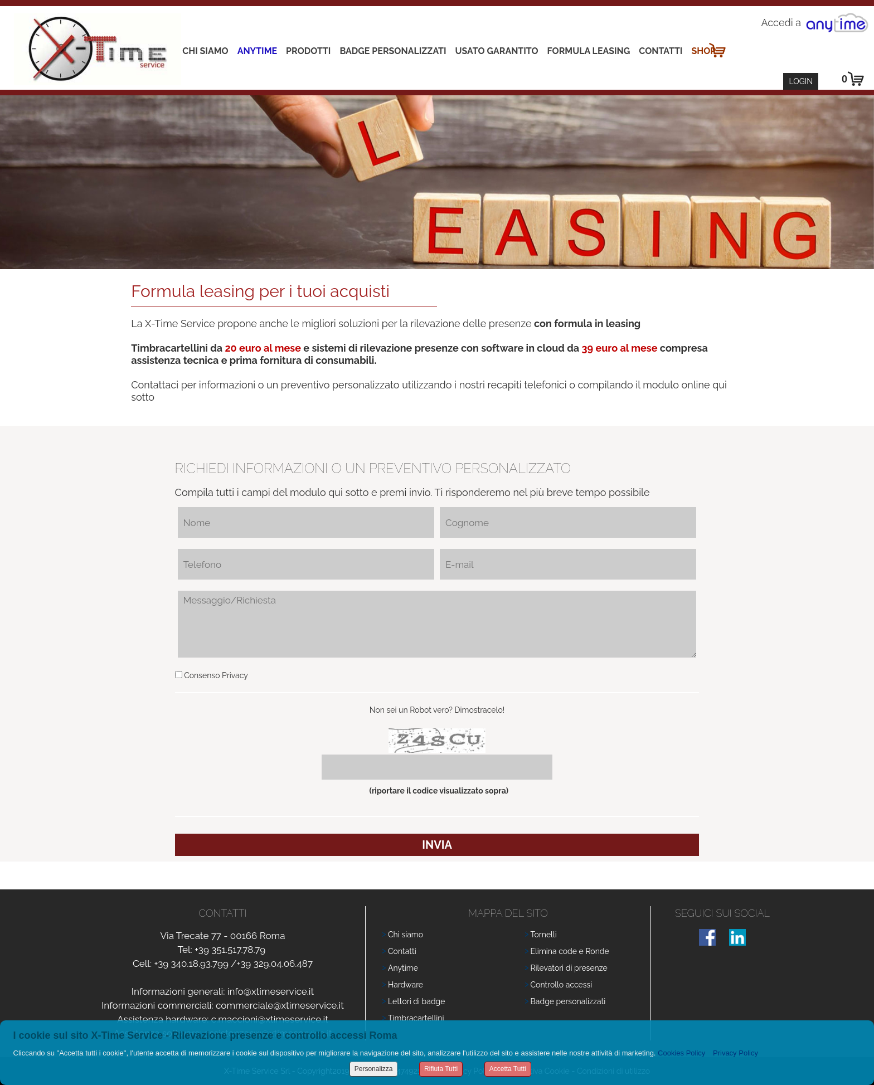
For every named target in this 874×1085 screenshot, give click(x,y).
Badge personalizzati (568, 1001)
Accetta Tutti (507, 1069)
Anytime (257, 51)
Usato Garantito (496, 51)
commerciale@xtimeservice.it (280, 1005)
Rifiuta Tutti (441, 1069)
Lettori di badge (416, 1001)
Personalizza (374, 1069)
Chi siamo (205, 51)
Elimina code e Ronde (570, 951)
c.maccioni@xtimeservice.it (269, 1019)
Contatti (660, 51)
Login (801, 81)
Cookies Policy (681, 1053)
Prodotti (308, 51)
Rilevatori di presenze (569, 968)
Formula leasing (588, 51)
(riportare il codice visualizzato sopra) (437, 790)
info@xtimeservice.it (270, 991)
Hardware (405, 984)
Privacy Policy (735, 1053)
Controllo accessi (562, 984)
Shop (703, 51)
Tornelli (544, 934)
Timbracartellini (416, 1018)
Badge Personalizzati (392, 51)
